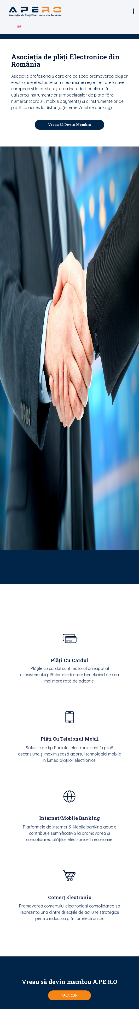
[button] (133, 11)
